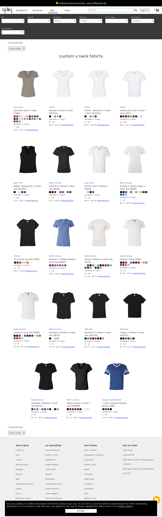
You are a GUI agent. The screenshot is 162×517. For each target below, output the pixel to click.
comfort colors (90, 465)
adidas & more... (91, 498)
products (21, 10)
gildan (86, 469)
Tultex (52, 107)
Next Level (18, 107)
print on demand (52, 450)
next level (88, 474)
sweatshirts (50, 460)
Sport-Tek (18, 183)
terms (18, 493)
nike (86, 493)
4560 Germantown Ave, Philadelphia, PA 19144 (138, 471)
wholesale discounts (24, 484)
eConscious (89, 460)
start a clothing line (53, 498)
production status (23, 498)
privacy (19, 489)
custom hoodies (51, 465)
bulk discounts (22, 465)
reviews (19, 460)
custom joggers (51, 493)
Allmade (88, 329)
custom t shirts (51, 455)
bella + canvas (90, 450)
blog (17, 479)
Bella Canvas (55, 183)
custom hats (50, 469)
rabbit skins (89, 479)
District (17, 256)
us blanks (88, 484)
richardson (88, 489)
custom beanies (52, 489)
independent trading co (94, 455)
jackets (48, 474)
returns (19, 474)
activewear (50, 479)
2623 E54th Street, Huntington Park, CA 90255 (138, 462)
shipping (19, 469)
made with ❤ (128, 455)
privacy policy (125, 506)
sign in (144, 10)
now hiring (127, 450)
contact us (20, 450)
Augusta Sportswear (111, 400)
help (67, 10)
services (38, 10)
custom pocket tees (53, 484)
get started (52, 11)
